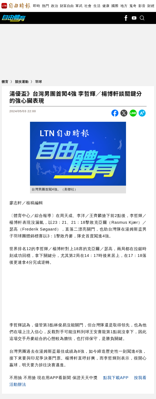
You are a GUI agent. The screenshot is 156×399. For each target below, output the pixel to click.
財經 (150, 6)
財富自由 (66, 6)
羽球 (38, 81)
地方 (123, 6)
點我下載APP (116, 377)
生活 (96, 6)
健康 (105, 6)
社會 (87, 6)
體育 (5, 81)
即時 (36, 6)
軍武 (78, 6)
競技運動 (22, 81)
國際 (114, 6)
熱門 (45, 6)
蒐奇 (132, 6)
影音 (141, 6)
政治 (54, 6)
